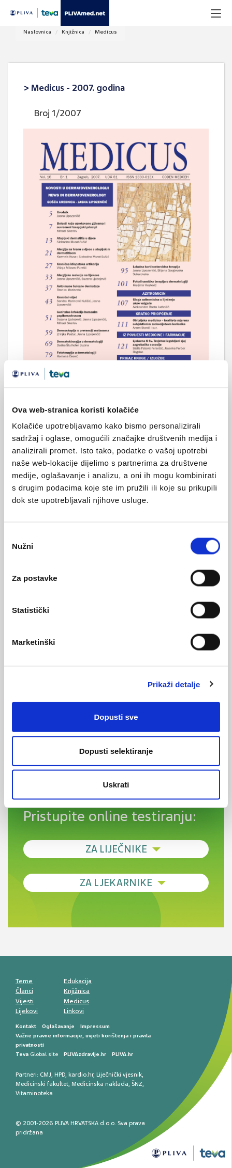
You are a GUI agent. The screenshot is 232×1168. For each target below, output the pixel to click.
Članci (24, 991)
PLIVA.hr (122, 1054)
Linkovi (74, 1011)
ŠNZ (137, 1083)
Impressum (95, 1026)
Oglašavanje (58, 1026)
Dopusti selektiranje (116, 750)
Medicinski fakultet (42, 1083)
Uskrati (116, 784)
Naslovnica (37, 31)
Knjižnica (73, 31)
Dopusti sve (116, 717)
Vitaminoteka (34, 1093)
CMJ (45, 1074)
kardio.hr (80, 1074)
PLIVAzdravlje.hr (85, 1054)
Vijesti (25, 1001)
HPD (59, 1074)
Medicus (106, 31)
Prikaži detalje (174, 684)
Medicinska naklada (99, 1083)
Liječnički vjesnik (119, 1074)
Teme (24, 981)
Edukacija (78, 981)
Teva (22, 1054)
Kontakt (26, 1026)
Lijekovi (27, 1011)
